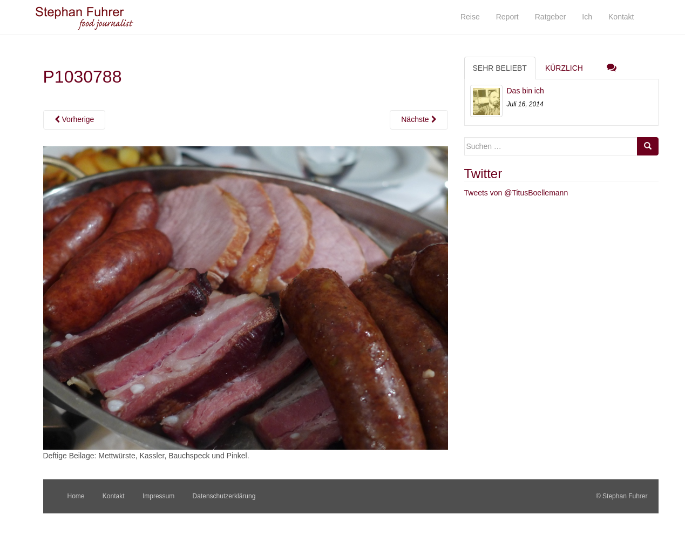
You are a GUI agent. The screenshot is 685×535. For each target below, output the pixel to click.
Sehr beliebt (500, 68)
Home (76, 496)
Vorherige (74, 119)
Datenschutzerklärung (224, 496)
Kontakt (114, 496)
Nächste (418, 119)
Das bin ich (525, 90)
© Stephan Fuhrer (622, 496)
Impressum (158, 496)
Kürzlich (564, 68)
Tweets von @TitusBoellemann (516, 192)
